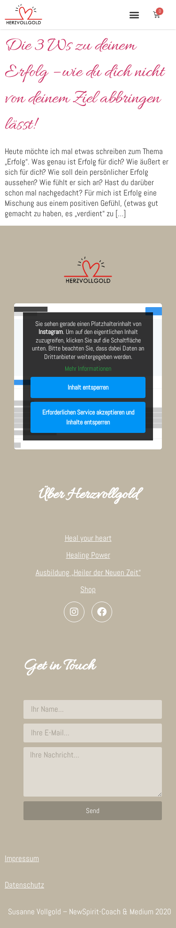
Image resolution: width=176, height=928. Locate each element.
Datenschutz (24, 884)
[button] (134, 14)
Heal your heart (88, 538)
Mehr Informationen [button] (88, 369)
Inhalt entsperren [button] (88, 387)
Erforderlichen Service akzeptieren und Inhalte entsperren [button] (88, 417)
